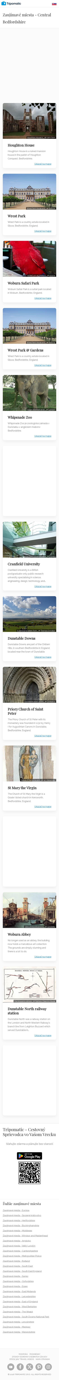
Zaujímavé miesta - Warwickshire (19, 1332)
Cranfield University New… (36, 556)
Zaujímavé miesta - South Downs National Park (26, 1317)
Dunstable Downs (21, 638)
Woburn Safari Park (23, 283)
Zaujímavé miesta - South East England (22, 1271)
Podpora (23, 1354)
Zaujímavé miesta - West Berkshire (20, 1306)
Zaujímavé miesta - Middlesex (17, 1230)
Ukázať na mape (42, 164)
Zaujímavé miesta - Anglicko (17, 1241)
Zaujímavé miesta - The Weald (18, 1311)
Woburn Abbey (19, 934)
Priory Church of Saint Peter (25, 711)
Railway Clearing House (45, 1001)
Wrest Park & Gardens (25, 350)
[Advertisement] (29, 67)
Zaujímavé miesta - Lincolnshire (18, 1322)
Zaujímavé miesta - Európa (16, 1210)
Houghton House (21, 145)
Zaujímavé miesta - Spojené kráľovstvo (22, 1215)
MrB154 (52, 208)
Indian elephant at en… (36, 410)
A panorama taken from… (27, 631)
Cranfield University (24, 564)
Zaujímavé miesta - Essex (15, 1286)
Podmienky (35, 1354)
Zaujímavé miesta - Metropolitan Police (22, 1256)
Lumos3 (51, 410)
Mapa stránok (43, 1359)
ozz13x (52, 275)
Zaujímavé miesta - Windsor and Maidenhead (25, 1235)
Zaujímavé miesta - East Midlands (19, 1291)
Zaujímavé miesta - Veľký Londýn (19, 1246)
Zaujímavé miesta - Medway (16, 1327)
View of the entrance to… (35, 927)
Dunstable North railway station (27, 1011)
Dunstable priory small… (34, 701)
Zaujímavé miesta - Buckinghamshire (21, 1225)
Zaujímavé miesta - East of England (20, 1301)
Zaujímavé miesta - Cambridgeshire (20, 1251)
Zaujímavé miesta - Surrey (15, 1276)
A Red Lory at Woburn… (37, 275)
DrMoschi (51, 701)
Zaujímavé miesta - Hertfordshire (19, 1220)
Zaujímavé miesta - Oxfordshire (18, 1281)
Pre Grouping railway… (23, 1001)
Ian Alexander (49, 780)
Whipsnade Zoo (20, 417)
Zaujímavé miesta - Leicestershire (19, 1296)
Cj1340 (52, 556)
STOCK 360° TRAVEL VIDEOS (21, 1359)
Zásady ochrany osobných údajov (29, 1357)
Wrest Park (16, 216)
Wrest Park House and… (37, 208)
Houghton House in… (35, 137)
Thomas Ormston (48, 631)
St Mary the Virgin (22, 788)
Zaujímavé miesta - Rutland (16, 1261)
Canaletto (51, 927)
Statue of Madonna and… (31, 780)
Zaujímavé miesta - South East (18, 1266)
